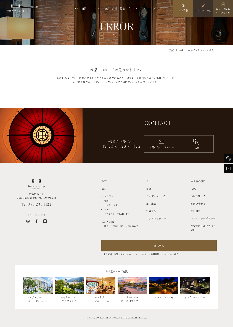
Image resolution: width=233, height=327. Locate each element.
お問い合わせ (198, 203)
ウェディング (148, 8)
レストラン (95, 8)
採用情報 (196, 196)
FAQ (193, 188)
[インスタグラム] (28, 221)
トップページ (110, 82)
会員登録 (155, 254)
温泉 (122, 8)
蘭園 (106, 200)
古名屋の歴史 (198, 181)
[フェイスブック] (36, 221)
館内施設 (151, 203)
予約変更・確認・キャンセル (117, 254)
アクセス (133, 8)
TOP (76, 8)
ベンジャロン (111, 205)
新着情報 (151, 211)
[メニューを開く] (164, 8)
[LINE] (45, 221)
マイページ (141, 254)
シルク (107, 209)
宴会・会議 (111, 8)
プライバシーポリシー (203, 218)
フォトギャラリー (156, 218)
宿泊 (83, 8)
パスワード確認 (171, 254)
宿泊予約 (159, 245)
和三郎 (114, 213)
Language (33, 6)
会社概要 (196, 211)
